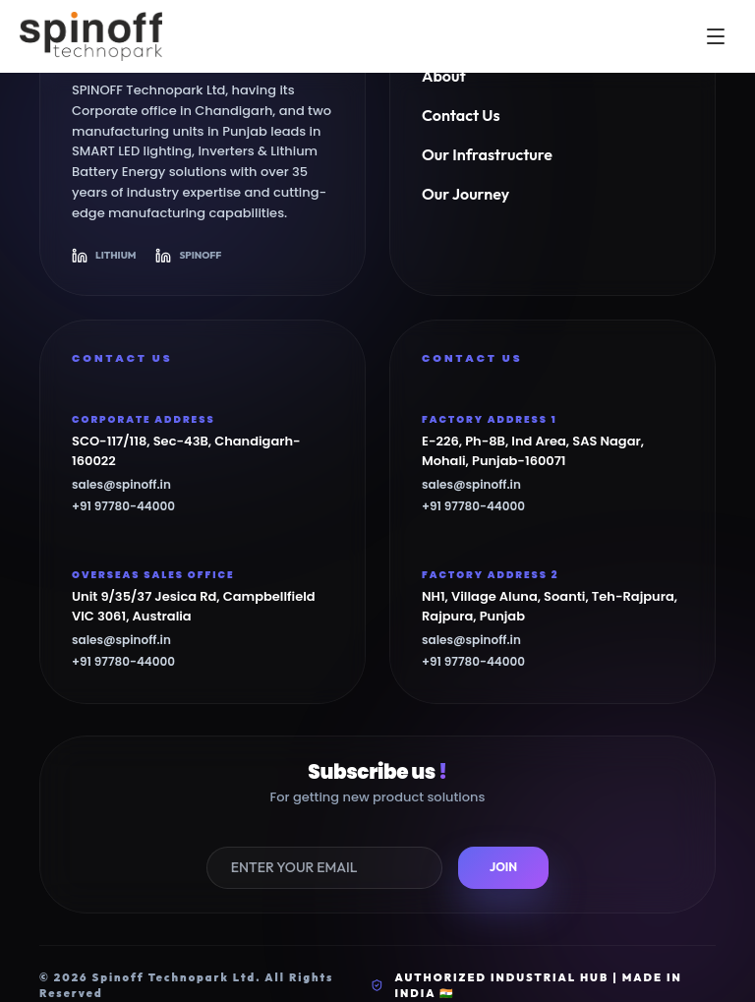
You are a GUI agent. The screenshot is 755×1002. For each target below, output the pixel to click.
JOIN (503, 866)
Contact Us (461, 115)
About (444, 76)
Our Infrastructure (487, 154)
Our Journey (465, 194)
